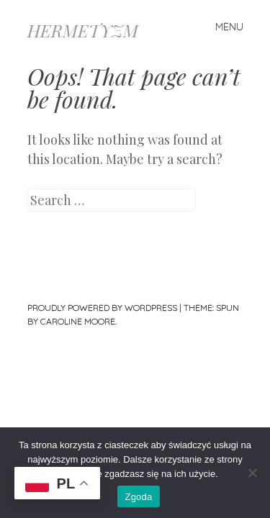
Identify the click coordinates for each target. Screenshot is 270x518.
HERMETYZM (82, 30)
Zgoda (138, 496)
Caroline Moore (77, 321)
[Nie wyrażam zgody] (252, 472)
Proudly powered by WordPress (102, 307)
